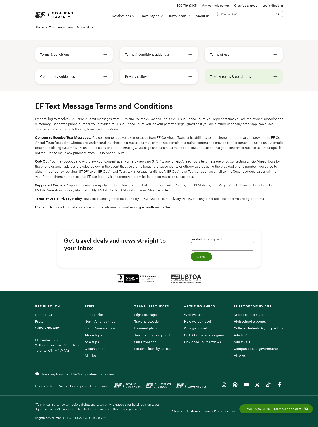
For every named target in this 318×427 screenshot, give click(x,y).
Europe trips (94, 314)
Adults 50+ (242, 341)
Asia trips (92, 341)
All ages (240, 355)
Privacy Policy (180, 198)
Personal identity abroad (152, 348)
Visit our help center (215, 5)
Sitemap (230, 411)
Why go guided (195, 328)
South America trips (100, 328)
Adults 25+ (242, 335)
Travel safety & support (152, 335)
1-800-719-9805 (48, 328)
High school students (250, 321)
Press (39, 321)
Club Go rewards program (204, 335)
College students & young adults (258, 328)
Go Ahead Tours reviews (202, 341)
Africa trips (93, 335)
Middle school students (251, 314)
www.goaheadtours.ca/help (151, 207)
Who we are (193, 314)
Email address (206, 239)
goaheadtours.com (99, 374)
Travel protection (147, 321)
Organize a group (245, 5)
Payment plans (145, 328)
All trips (90, 355)
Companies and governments (256, 348)
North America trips (100, 321)
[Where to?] (244, 14)
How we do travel (197, 321)
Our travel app (145, 341)
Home (40, 27)
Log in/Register (272, 5)
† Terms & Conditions (186, 411)
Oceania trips (95, 348)
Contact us (43, 314)
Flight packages (146, 314)
